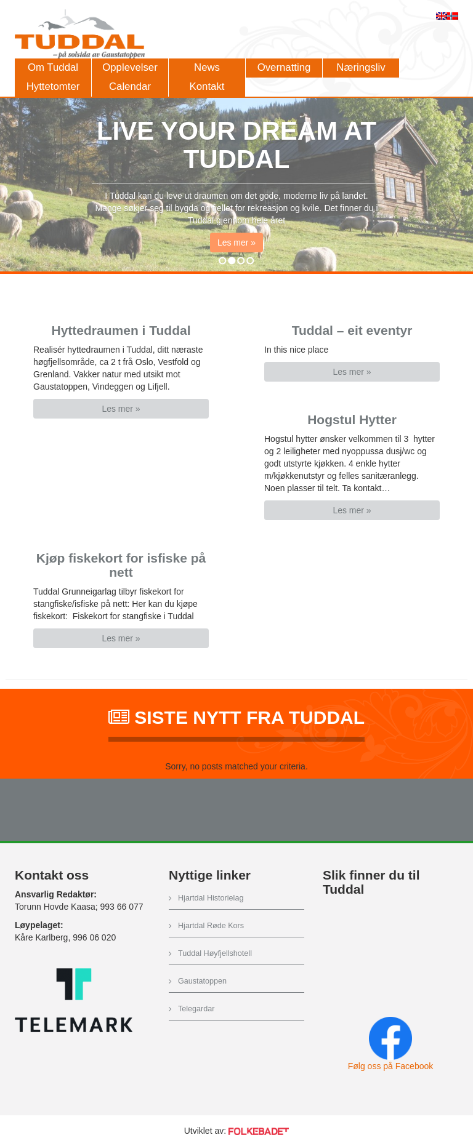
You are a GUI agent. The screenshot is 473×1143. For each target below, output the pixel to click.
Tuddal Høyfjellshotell (215, 953)
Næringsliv (360, 67)
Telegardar (196, 1009)
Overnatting (284, 67)
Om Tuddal (53, 67)
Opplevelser (130, 67)
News (207, 67)
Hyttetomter (53, 86)
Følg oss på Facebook (391, 1066)
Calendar (130, 86)
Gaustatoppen (202, 981)
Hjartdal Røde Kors (211, 925)
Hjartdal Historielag (210, 898)
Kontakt (207, 86)
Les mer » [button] (236, 247)
